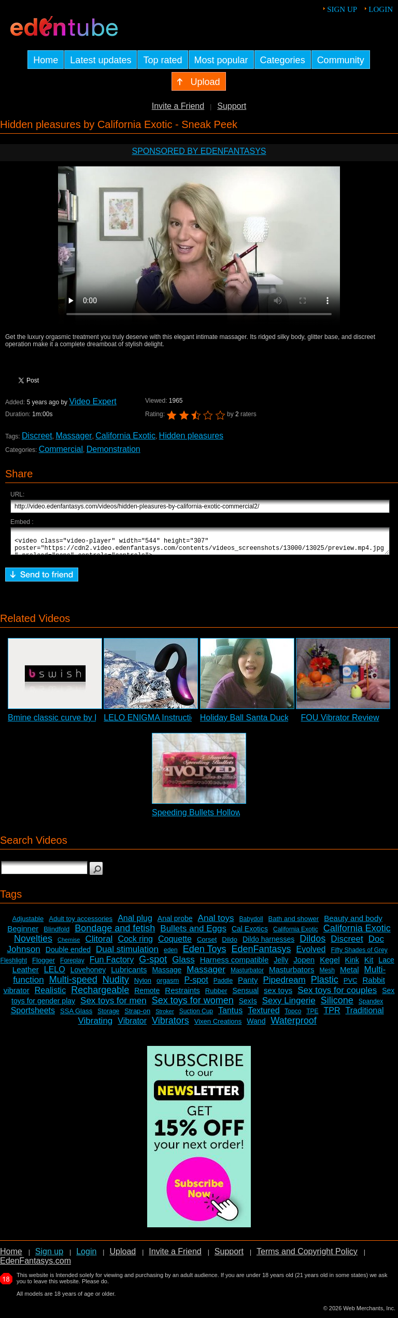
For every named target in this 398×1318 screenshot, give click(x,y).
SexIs (248, 1005)
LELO (54, 974)
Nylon (142, 985)
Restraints (182, 994)
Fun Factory (112, 964)
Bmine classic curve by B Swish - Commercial (92, 722)
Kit (369, 964)
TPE (312, 1015)
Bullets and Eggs (193, 933)
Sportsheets (33, 1015)
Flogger (43, 965)
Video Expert (92, 401)
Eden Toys (204, 953)
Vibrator (132, 1025)
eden (171, 954)
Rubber (216, 995)
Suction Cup (196, 1015)
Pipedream (284, 984)
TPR (332, 1015)
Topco (293, 1015)
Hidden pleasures (191, 435)
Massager (73, 435)
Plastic (324, 984)
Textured (263, 1015)
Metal (349, 974)
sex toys (278, 994)
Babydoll (251, 923)
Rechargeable (100, 994)
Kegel (329, 964)
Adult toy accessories (80, 923)
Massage (166, 974)
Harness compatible (234, 964)
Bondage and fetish (115, 933)
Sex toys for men (113, 1005)
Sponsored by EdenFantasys (199, 151)
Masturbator (247, 975)
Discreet (37, 435)
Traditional (365, 1015)
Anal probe (175, 923)
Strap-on (137, 1015)
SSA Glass (76, 1015)
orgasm (168, 985)
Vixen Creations (218, 1026)
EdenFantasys (261, 953)
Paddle (223, 985)
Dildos (312, 943)
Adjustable (28, 923)
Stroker (164, 1016)
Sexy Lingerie (289, 1005)
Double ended (68, 954)
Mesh (327, 975)
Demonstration (113, 449)
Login (380, 9)
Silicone (337, 1005)
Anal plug (135, 922)
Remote (147, 995)
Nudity (116, 984)
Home (11, 1256)
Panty (248, 984)
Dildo (229, 944)
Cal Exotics (250, 933)
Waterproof (293, 1025)
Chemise (69, 944)
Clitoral (98, 943)
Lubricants (129, 974)
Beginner (22, 933)
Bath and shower (293, 923)
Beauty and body (353, 922)
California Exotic (125, 435)
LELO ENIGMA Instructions (154, 722)
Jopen (304, 964)
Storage (108, 1015)
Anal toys (216, 923)
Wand (256, 1026)
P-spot (196, 984)
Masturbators (292, 974)
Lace (386, 964)
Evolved (311, 953)
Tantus (230, 1015)
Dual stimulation (127, 954)
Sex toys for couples (337, 995)
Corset (207, 944)
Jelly (281, 964)
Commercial (61, 449)
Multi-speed (73, 984)
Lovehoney (88, 974)
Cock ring (135, 943)
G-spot (153, 964)
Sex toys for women (193, 1005)
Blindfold (56, 934)
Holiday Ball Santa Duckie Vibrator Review (278, 722)
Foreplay (72, 965)
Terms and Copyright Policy (307, 1256)
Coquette (175, 943)
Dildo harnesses (268, 944)
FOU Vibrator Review (340, 722)
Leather (25, 974)
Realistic (50, 994)
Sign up (342, 9)
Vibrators (170, 1025)
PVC (351, 985)
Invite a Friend (178, 106)
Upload (122, 1256)
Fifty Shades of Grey (359, 954)
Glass (183, 964)
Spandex (371, 1006)
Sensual (246, 995)
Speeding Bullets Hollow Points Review (224, 817)
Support (231, 106)
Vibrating (95, 1025)
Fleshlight (14, 965)
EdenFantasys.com (35, 1265)
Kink (352, 964)
